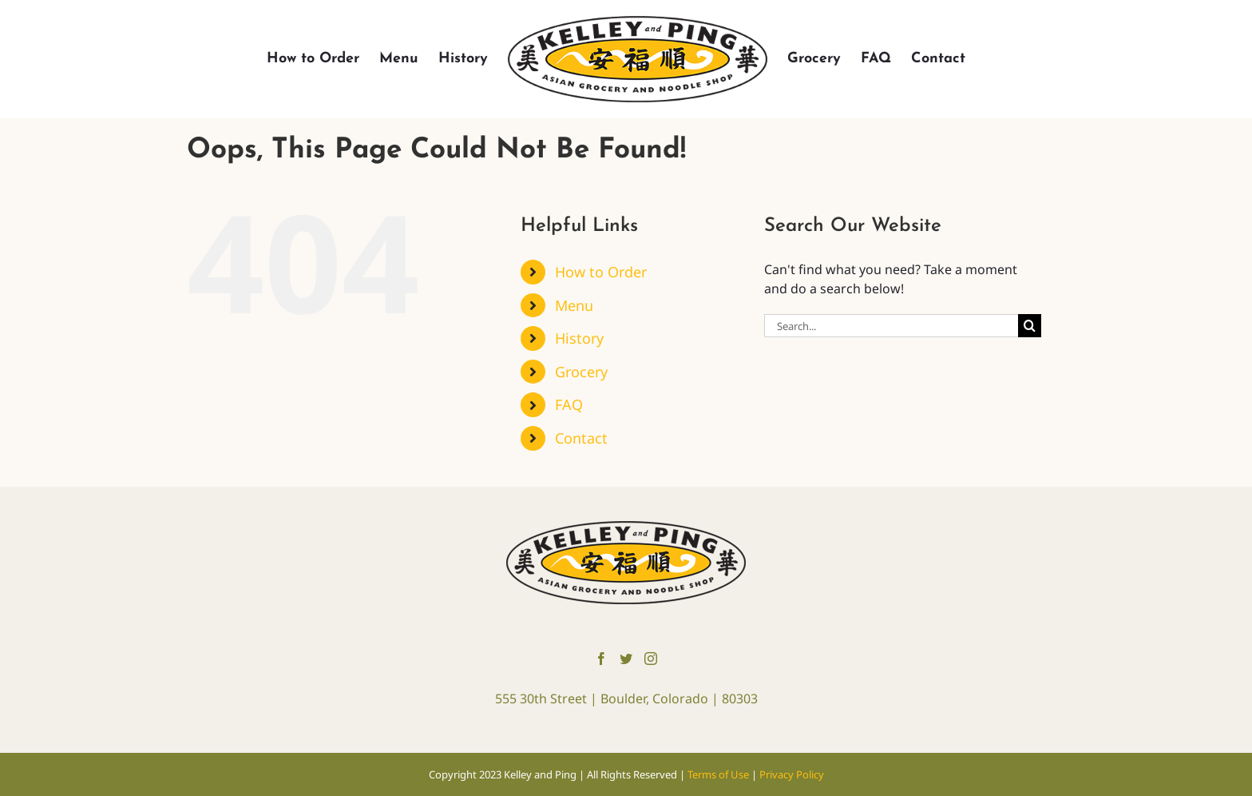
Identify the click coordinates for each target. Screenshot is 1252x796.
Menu (574, 305)
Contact (581, 438)
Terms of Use (719, 774)
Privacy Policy (791, 774)
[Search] (1029, 325)
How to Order (601, 271)
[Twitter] (626, 658)
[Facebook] (601, 658)
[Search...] (891, 325)
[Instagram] (650, 658)
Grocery (581, 371)
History (579, 338)
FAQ (569, 404)
